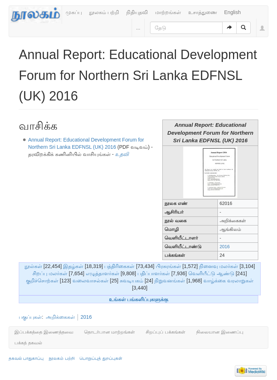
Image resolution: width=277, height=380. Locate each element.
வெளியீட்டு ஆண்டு (211, 273)
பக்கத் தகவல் (28, 342)
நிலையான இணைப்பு (219, 332)
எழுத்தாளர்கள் (102, 273)
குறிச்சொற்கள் (42, 280)
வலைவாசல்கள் (90, 280)
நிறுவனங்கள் (169, 280)
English (232, 12)
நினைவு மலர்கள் (218, 266)
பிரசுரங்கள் (168, 266)
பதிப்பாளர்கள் (153, 273)
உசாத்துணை (202, 12)
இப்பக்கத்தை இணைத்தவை (43, 332)
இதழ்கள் (73, 266)
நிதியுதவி (137, 12)
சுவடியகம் (131, 280)
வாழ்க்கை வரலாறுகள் (228, 280)
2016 (225, 246)
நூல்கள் (33, 266)
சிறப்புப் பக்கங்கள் (165, 332)
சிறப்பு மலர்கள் (49, 273)
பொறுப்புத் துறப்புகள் (100, 358)
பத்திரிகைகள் (119, 266)
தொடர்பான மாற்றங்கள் (109, 332)
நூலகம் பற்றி (104, 12)
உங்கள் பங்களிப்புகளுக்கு (138, 299)
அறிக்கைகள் (60, 317)
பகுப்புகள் (30, 317)
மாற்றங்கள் (168, 12)
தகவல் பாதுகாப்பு (26, 358)
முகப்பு (74, 12)
